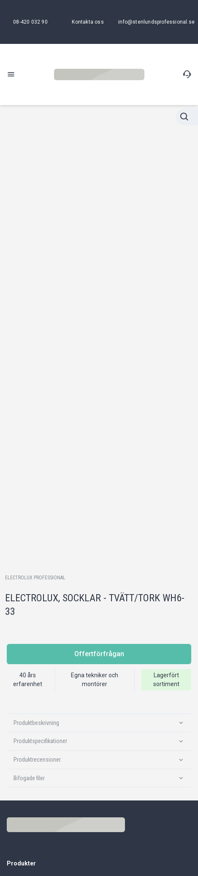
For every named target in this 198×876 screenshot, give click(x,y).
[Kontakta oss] (87, 22)
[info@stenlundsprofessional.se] (156, 22)
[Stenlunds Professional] (99, 74)
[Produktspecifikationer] (99, 741)
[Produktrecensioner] (99, 760)
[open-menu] (11, 74)
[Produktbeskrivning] (99, 723)
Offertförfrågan (99, 654)
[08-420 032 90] (30, 22)
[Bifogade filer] (99, 778)
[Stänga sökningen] (187, 116)
